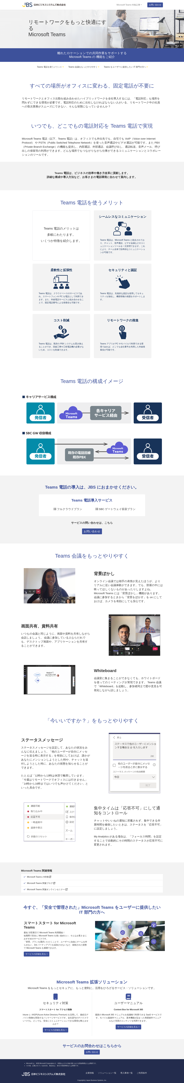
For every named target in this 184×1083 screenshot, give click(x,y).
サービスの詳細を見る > (36, 954)
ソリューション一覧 (107, 1073)
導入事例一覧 (126, 1073)
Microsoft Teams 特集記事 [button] (128, 5)
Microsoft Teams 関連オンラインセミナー (47, 889)
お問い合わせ (155, 5)
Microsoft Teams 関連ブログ (41, 883)
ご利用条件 (142, 1073)
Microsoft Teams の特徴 (39, 877)
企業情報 (90, 1073)
